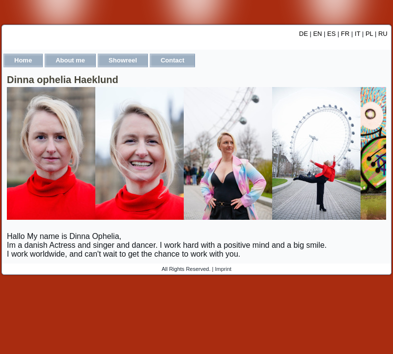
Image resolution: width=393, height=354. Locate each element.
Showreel (123, 60)
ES (331, 33)
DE (303, 33)
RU (383, 33)
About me (70, 60)
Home (23, 60)
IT (357, 33)
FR (345, 33)
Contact (172, 60)
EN (317, 33)
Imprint (223, 269)
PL (369, 33)
